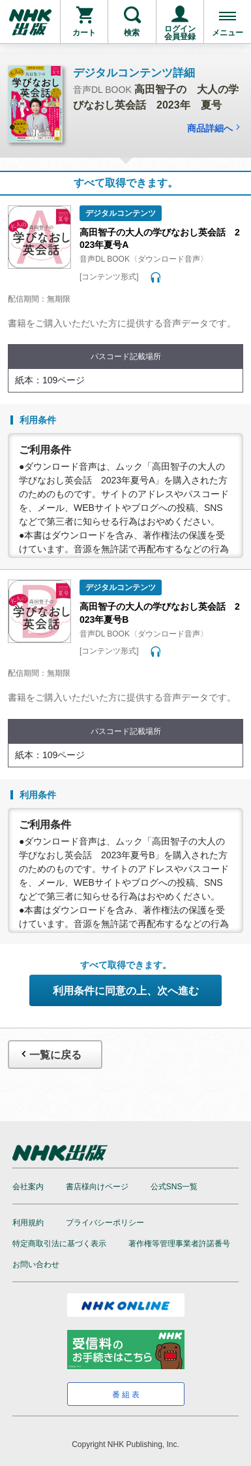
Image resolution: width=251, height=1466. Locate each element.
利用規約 (28, 1222)
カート (84, 32)
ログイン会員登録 (180, 32)
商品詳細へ (215, 128)
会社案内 (28, 1186)
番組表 (126, 1394)
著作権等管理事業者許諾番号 (179, 1243)
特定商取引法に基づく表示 (59, 1243)
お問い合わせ (35, 1264)
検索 (132, 32)
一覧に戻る (49, 1054)
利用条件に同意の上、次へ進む (126, 990)
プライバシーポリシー (105, 1222)
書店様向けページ (97, 1186)
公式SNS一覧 (174, 1186)
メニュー (227, 32)
